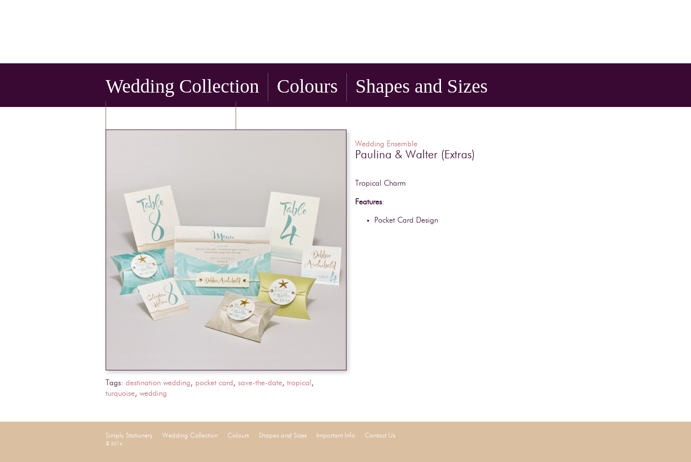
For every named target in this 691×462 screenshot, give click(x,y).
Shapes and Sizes (422, 86)
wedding (153, 394)
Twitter (566, 50)
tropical (299, 383)
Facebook (553, 50)
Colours (307, 86)
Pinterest (579, 50)
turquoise (120, 394)
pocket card (214, 383)
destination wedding (158, 383)
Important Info (171, 114)
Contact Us (288, 114)
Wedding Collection (182, 86)
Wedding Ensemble (386, 144)
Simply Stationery (226, 35)
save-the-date (260, 383)
